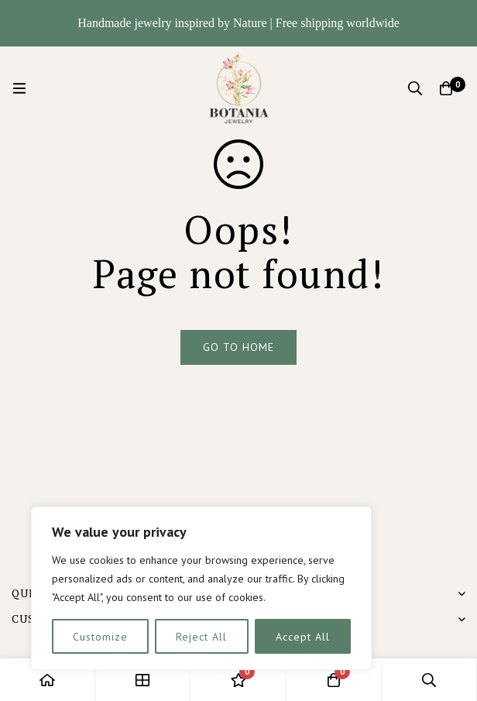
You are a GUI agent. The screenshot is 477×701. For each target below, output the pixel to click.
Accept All (303, 637)
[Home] (47, 679)
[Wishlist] (238, 679)
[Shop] (142, 679)
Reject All (201, 637)
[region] (201, 588)
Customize (100, 637)
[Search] (415, 88)
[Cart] (446, 88)
